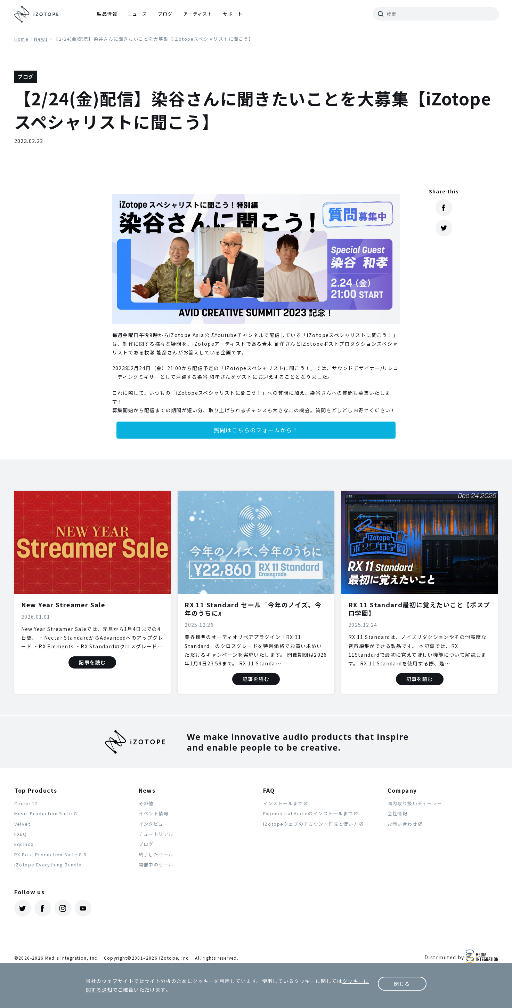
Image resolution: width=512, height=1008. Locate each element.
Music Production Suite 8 (45, 813)
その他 (146, 803)
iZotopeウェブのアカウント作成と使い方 (311, 824)
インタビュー (154, 824)
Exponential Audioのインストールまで (308, 813)
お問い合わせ (402, 824)
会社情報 (398, 813)
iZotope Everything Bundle (48, 864)
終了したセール (156, 854)
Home (21, 38)
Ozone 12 (26, 803)
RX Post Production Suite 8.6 (50, 854)
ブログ (165, 13)
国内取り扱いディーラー (415, 803)
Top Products (35, 790)
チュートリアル (156, 834)
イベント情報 (154, 813)
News (41, 38)
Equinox (24, 844)
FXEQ (20, 834)
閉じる (402, 983)
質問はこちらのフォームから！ (256, 430)
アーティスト (197, 13)
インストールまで (283, 803)
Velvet (22, 824)
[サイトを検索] (436, 14)
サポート (233, 13)
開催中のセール (156, 864)
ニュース (137, 13)
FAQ (269, 790)
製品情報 (107, 13)
